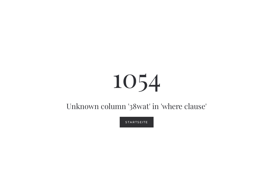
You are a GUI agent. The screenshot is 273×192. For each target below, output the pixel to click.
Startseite (136, 122)
